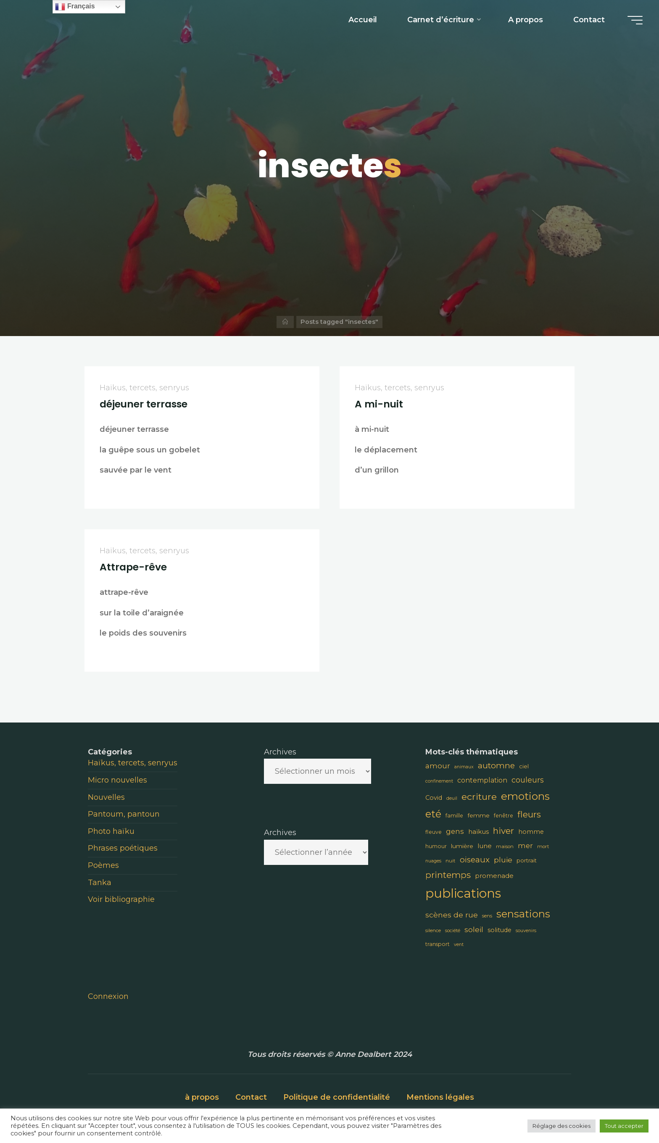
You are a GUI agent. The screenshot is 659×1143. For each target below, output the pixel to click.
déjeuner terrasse (143, 404)
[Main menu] (632, 20)
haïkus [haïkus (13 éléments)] (478, 832)
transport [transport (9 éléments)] (437, 944)
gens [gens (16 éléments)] (455, 831)
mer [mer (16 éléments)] (525, 845)
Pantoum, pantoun (124, 814)
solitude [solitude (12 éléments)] (499, 930)
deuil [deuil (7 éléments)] (451, 798)
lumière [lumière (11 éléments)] (462, 846)
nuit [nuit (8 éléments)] (450, 861)
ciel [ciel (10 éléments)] (524, 766)
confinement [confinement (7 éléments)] (439, 781)
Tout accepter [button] (624, 1125)
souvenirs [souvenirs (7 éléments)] (526, 930)
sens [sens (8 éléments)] (487, 916)
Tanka (99, 882)
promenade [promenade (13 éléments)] (494, 876)
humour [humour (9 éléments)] (436, 846)
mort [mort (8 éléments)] (543, 846)
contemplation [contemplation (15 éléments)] (482, 780)
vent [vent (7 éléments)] (459, 944)
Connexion (108, 996)
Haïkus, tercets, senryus (144, 387)
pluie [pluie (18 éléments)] (503, 859)
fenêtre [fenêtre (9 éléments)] (503, 815)
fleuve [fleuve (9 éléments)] (433, 832)
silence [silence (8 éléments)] (433, 930)
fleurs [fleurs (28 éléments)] (529, 814)
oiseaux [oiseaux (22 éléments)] (475, 859)
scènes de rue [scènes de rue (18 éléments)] (451, 914)
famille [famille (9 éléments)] (454, 815)
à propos (202, 1097)
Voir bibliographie (121, 899)
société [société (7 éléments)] (452, 930)
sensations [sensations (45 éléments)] (523, 914)
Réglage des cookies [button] (561, 1125)
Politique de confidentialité (336, 1097)
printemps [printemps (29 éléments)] (448, 875)
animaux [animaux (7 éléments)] (464, 767)
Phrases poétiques (123, 848)
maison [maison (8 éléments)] (505, 846)
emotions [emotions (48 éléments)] (525, 796)
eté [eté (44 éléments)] (433, 814)
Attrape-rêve (133, 567)
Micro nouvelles (117, 780)
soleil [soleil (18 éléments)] (473, 929)
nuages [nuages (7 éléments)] (433, 861)
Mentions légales (440, 1097)
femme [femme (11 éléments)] (478, 815)
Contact (251, 1097)
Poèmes (103, 865)
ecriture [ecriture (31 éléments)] (479, 796)
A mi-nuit (379, 404)
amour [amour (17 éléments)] (437, 766)
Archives (280, 752)
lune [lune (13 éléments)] (484, 846)
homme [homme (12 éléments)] (531, 832)
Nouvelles (106, 797)
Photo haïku (111, 831)
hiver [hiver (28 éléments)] (503, 830)
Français (75, 7)
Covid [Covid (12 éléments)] (433, 797)
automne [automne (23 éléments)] (496, 765)
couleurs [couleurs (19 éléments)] (527, 779)
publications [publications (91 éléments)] (463, 893)
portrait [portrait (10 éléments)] (527, 860)
